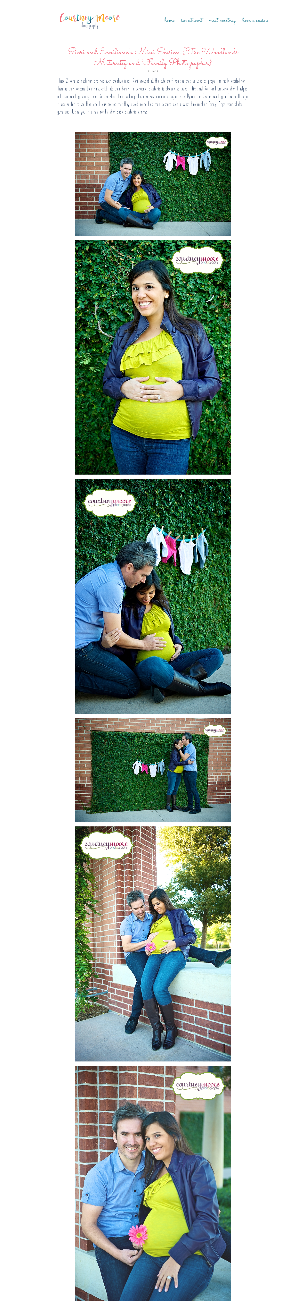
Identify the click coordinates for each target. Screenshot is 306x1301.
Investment (191, 20)
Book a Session (255, 20)
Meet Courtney (222, 20)
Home (169, 20)
